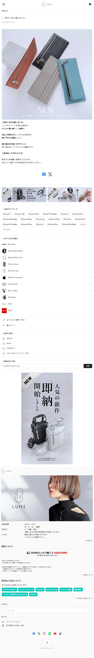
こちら (27, 537)
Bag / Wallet (13, 291)
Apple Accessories (15, 277)
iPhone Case (13, 264)
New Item (12, 244)
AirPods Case (13, 271)
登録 (87, 366)
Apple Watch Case (15, 258)
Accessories (13, 284)
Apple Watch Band (15, 251)
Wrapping (12, 297)
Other (10, 304)
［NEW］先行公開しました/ (14, 18)
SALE (10, 311)
